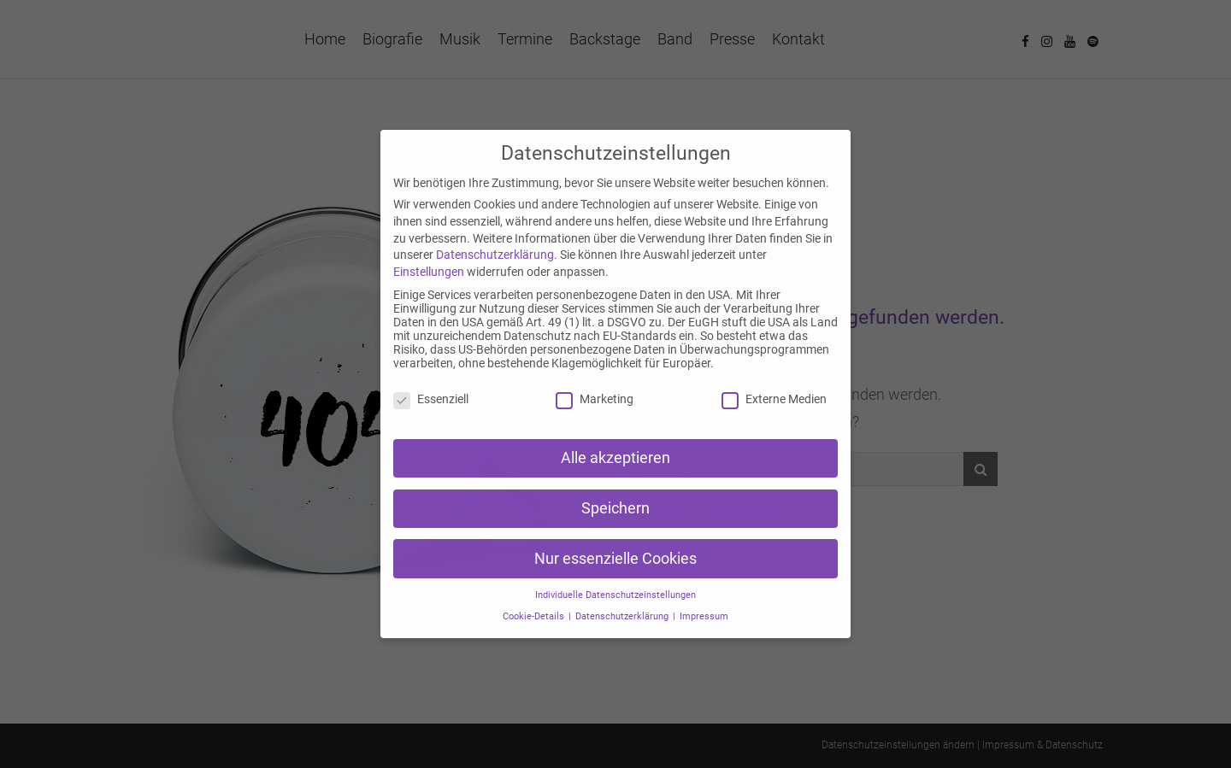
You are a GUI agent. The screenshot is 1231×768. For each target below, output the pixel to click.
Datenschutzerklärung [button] (623, 616)
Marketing (594, 399)
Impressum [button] (704, 616)
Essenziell (430, 399)
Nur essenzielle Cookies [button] (615, 558)
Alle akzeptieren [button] (615, 457)
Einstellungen (428, 271)
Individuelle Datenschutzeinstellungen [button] (615, 595)
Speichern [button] (615, 508)
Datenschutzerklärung (495, 254)
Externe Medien (774, 399)
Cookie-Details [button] (535, 616)
